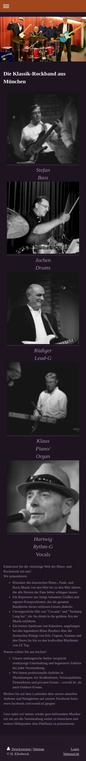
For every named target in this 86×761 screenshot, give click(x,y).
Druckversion (19, 749)
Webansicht (71, 754)
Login (75, 749)
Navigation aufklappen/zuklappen (43, 6)
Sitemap (38, 749)
